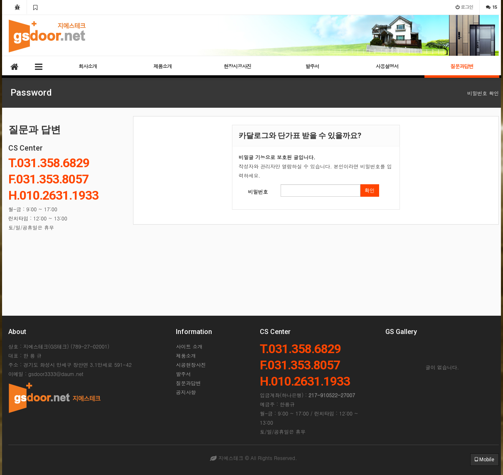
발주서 (312, 65)
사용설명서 (387, 65)
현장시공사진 (237, 65)
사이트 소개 (189, 346)
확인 (370, 190)
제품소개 (162, 65)
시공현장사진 (191, 364)
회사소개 (88, 65)
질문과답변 (462, 65)
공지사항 (186, 392)
